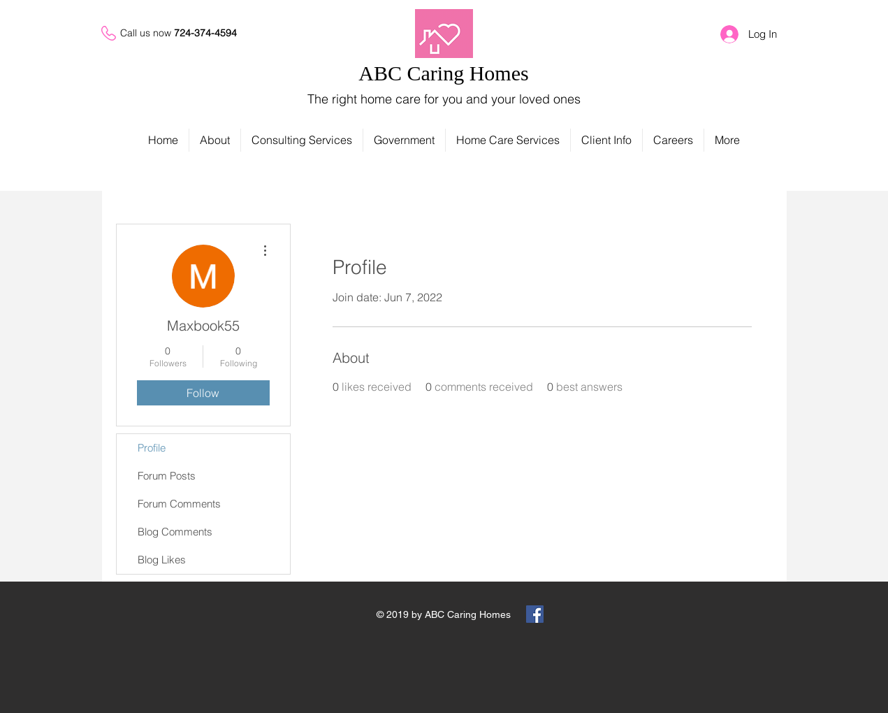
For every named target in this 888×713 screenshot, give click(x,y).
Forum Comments (179, 503)
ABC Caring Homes (443, 73)
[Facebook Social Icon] (535, 614)
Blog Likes (162, 559)
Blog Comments (175, 531)
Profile (152, 447)
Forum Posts (167, 475)
